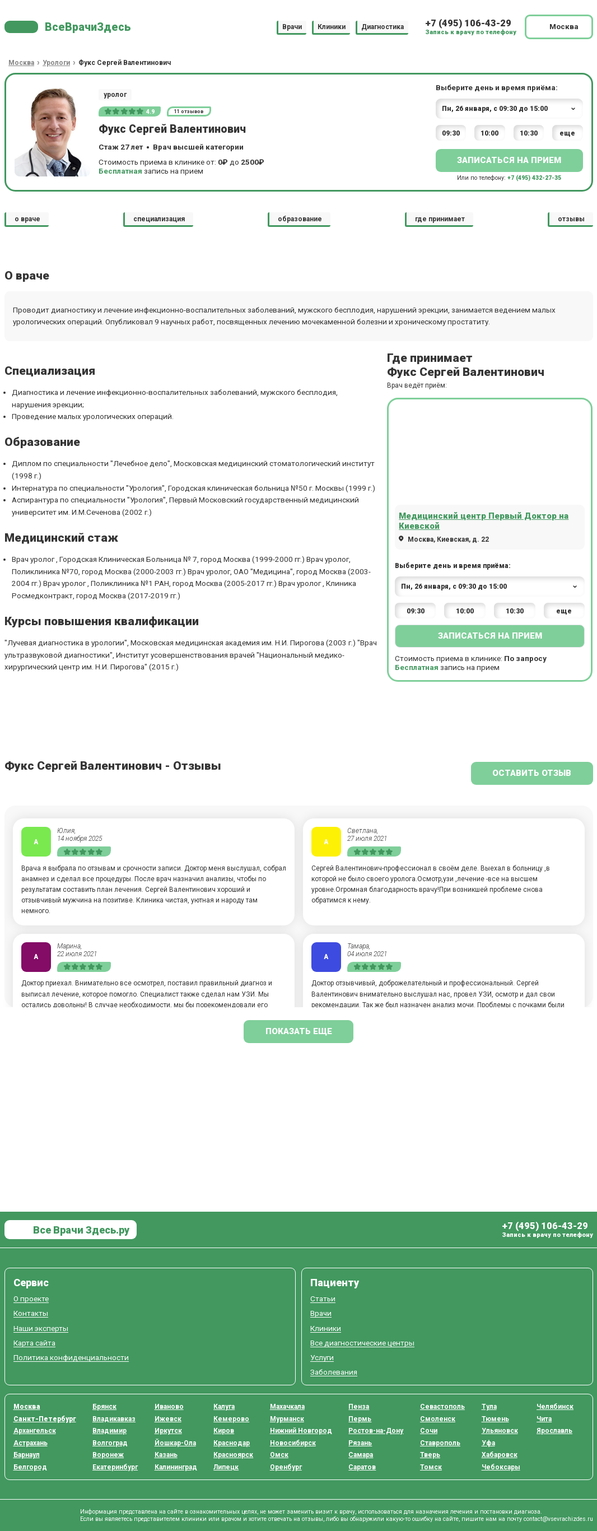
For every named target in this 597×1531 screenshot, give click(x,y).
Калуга (224, 1407)
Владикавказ (114, 1419)
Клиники (332, 27)
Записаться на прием (509, 160)
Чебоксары (501, 1467)
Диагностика (382, 27)
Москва (26, 1407)
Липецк (226, 1467)
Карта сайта (34, 1343)
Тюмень (495, 1419)
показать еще (298, 1031)
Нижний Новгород (301, 1431)
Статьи (322, 1299)
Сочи (428, 1431)
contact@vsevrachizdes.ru (558, 1519)
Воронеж (108, 1455)
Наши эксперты (40, 1328)
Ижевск (168, 1419)
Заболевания (333, 1372)
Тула (489, 1407)
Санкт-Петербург (44, 1419)
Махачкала (287, 1407)
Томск (431, 1467)
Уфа (488, 1443)
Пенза (358, 1407)
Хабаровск (499, 1455)
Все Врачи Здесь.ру (80, 1230)
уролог (115, 95)
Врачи (292, 27)
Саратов (362, 1467)
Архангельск (34, 1431)
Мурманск (287, 1419)
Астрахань (30, 1443)
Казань (166, 1455)
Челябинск (555, 1407)
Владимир (109, 1431)
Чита (544, 1419)
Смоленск (437, 1419)
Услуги (322, 1357)
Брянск (104, 1407)
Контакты (30, 1313)
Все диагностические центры (362, 1343)
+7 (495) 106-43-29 (468, 23)
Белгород (30, 1467)
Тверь (430, 1455)
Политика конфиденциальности (71, 1357)
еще (567, 133)
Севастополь (442, 1407)
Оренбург (286, 1467)
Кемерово (231, 1419)
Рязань (360, 1443)
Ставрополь (440, 1443)
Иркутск (168, 1431)
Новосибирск (293, 1443)
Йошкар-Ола (175, 1443)
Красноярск (233, 1455)
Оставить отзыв (531, 773)
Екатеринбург (115, 1467)
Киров (223, 1431)
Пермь (359, 1419)
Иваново (169, 1407)
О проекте (31, 1299)
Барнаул (26, 1455)
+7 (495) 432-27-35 (534, 178)
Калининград (176, 1467)
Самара (360, 1455)
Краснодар (231, 1443)
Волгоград (110, 1443)
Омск (279, 1455)
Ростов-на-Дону (375, 1431)
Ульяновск (500, 1431)
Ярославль (554, 1431)
